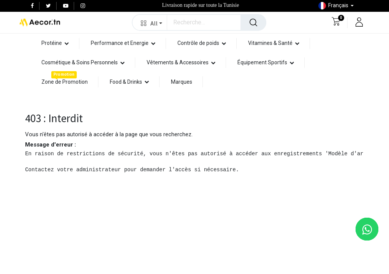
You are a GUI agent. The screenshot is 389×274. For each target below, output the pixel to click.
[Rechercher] (253, 22)
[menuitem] (64, 82)
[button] (150, 22)
